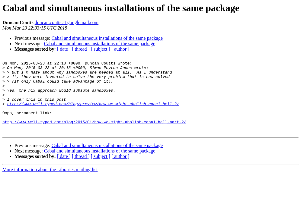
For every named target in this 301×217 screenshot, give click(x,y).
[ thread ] (81, 49)
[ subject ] (100, 49)
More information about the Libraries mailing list (50, 184)
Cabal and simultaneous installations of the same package (107, 38)
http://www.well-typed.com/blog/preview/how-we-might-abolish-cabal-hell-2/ (93, 112)
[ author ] (120, 49)
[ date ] (64, 49)
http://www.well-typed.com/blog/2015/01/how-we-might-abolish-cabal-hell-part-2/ (94, 134)
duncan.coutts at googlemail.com (67, 22)
